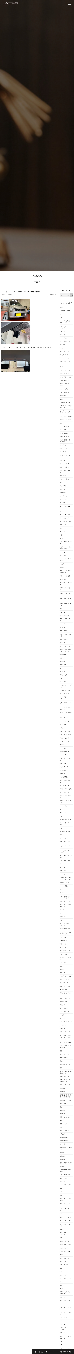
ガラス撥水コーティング (65, 471)
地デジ (62, 1061)
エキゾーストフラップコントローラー (65, 412)
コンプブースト (64, 496)
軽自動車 (62, 1156)
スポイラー (63, 627)
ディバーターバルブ (65, 690)
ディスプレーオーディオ (65, 686)
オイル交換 (63, 430)
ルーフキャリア (64, 1011)
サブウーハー (64, 528)
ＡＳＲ (62, 1191)
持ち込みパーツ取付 (65, 1100)
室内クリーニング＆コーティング (65, 1080)
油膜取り (62, 1113)
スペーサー (63, 624)
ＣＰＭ (62, 1255)
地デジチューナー (65, 1064)
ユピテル (62, 969)
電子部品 (62, 1166)
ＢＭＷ (62, 1229)
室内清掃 (62, 1091)
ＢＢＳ (62, 1214)
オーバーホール (64, 452)
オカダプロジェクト (65, 436)
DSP (61, 314)
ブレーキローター (65, 831)
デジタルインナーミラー (65, 703)
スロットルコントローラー (65, 635)
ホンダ (62, 889)
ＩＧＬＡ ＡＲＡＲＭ (65, 1313)
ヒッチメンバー (64, 767)
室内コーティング (65, 1085)
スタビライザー (64, 579)
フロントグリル (64, 792)
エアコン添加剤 (64, 392)
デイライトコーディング (65, 698)
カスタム (62, 460)
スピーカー (63, 612)
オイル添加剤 (64, 433)
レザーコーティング (65, 1022)
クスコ (62, 482)
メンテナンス (64, 954)
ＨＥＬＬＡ (63, 1297)
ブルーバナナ (64, 806)
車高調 (62, 1152)
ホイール (62, 874)
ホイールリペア (64, 882)
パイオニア (63, 755)
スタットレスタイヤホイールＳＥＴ (65, 571)
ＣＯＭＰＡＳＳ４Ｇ (65, 1244)
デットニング (64, 717)
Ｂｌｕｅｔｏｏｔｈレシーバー (65, 1225)
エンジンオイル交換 (65, 416)
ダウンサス (63, 665)
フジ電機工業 (64, 777)
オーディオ (63, 445)
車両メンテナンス (65, 1130)
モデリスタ (63, 962)
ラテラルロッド (64, 979)
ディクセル (63, 681)
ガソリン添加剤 (64, 467)
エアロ (62, 399)
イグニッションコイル (65, 362)
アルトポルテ (64, 338)
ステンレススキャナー (65, 594)
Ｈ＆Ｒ (62, 1285)
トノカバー (63, 724)
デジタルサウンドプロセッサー (65, 708)
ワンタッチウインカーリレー (65, 1046)
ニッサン (62, 744)
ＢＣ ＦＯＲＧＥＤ (65, 1217)
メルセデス (63, 947)
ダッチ (62, 668)
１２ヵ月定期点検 (65, 1175)
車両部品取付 (64, 1140)
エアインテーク (64, 380)
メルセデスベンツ (65, 950)
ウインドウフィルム (65, 377)
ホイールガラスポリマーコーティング (65, 878)
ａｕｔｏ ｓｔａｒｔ (65, 1204)
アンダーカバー (64, 355)
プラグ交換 (63, 838)
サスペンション (64, 525)
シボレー (62, 538)
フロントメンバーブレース (65, 801)
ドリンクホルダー (65, 738)
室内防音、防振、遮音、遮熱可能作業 (65, 1096)
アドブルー (63, 331)
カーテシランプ (64, 463)
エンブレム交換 (64, 426)
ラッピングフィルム (65, 976)
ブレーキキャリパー (65, 819)
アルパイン (63, 345)
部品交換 (62, 1159)
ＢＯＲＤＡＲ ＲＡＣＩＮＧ (65, 1233)
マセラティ (63, 916)
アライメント (64, 334)
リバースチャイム (65, 1008)
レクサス (62, 1018)
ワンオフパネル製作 (65, 1042)
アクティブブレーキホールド (65, 327)
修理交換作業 (64, 1057)
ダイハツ (62, 661)
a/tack (61, 307)
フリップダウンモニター (65, 781)
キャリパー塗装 (64, 479)
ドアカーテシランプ (65, 731)
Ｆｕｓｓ (62, 1282)
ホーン (62, 892)
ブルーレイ (63, 812)
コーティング (64, 499)
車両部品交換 (64, 1137)
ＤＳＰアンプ (64, 1265)
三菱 (61, 1051)
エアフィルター (64, 395)
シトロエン (63, 535)
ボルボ (62, 910)
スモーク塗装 (64, 630)
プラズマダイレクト (65, 841)
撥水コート (63, 1103)
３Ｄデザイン (64, 1178)
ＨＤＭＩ (62, 1288)
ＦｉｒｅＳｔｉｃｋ (65, 1278)
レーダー (62, 1028)
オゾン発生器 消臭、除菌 (65, 440)
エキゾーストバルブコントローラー (65, 406)
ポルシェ (62, 913)
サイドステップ (64, 518)
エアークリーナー (65, 402)
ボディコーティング (65, 901)
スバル (62, 608)
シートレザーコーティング (65, 559)
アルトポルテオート (65, 341)
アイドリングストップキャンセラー (65, 322)
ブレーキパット (64, 828)
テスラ (62, 678)
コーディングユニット (65, 507)
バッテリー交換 (64, 751)
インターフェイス (65, 370)
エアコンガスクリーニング (65, 384)
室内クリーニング (65, 1076)
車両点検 (62, 1134)
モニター (62, 966)
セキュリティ (64, 639)
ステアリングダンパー (65, 583)
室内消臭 (62, 1088)
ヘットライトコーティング (65, 851)
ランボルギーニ (64, 989)
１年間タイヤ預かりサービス (65, 1170)
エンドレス (63, 423)
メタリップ (63, 944)
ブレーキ (62, 816)
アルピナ (62, 348)
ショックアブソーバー (65, 542)
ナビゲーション (64, 741)
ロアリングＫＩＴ (65, 1032)
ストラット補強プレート (65, 604)
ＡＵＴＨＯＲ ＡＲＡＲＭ (65, 1199)
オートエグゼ (64, 448)
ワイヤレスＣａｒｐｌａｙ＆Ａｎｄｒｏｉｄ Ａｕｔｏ (65, 1037)
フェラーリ (63, 773)
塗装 (61, 1068)
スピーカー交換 (64, 615)
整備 (61, 1107)
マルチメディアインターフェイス (65, 933)
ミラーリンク (64, 940)
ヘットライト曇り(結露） (66, 856)
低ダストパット (64, 1054)
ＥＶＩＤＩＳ (64, 1275)
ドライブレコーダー (65, 734)
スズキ (62, 567)
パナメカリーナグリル (65, 759)
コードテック (64, 511)
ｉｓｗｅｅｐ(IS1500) (64, 1328)
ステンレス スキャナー (65, 588)
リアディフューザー (65, 998)
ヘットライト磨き (65, 860)
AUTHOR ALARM (65, 311)
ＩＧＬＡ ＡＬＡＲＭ (65, 1308)
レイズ (62, 1015)
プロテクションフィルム (65, 846)
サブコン (62, 531)
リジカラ (62, 1005)
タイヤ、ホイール (65, 646)
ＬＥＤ (62, 1345)
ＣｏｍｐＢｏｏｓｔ (65, 1251)
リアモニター (64, 1001)
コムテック (63, 492)
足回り (62, 1127)
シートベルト (64, 555)
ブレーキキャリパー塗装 (65, 823)
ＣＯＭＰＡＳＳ (64, 1241)
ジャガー (62, 564)
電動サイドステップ (65, 1163)
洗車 (61, 1120)
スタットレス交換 (65, 576)
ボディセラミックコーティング (65, 905)
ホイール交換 (64, 886)
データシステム (64, 721)
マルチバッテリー (65, 928)
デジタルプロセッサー (65, 713)
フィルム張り (64, 770)
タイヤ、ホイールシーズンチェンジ (65, 650)
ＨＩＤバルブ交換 (65, 1300)
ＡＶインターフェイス (65, 1209)
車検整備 (62, 1144)
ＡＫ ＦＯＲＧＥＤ (65, 1185)
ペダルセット (64, 870)
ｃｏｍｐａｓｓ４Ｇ (65, 1248)
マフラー (62, 920)
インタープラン (64, 373)
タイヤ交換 (63, 654)
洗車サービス (64, 1124)
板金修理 (62, 1110)
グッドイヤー (64, 486)
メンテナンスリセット (65, 958)
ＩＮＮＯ (62, 1324)
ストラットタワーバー (65, 599)
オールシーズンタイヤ (65, 456)
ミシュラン (63, 937)
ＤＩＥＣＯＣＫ (64, 1258)
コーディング (64, 502)
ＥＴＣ (62, 1271)
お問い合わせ (64, 1351)
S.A (61, 317)
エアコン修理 (64, 389)
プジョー (62, 835)
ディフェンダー (64, 693)
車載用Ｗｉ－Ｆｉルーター (65, 1148)
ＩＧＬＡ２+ (63, 1317)
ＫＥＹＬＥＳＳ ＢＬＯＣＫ (65, 1337)
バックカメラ (64, 748)
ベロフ (62, 864)
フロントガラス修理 (65, 789)
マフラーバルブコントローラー (65, 924)
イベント (62, 367)
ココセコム (63, 489)
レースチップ (64, 1025)
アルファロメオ (64, 351)
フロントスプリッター (65, 796)
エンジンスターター (65, 419)
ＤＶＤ (62, 1268)
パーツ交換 (63, 763)
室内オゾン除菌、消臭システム (65, 1072)
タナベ (62, 658)
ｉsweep (62, 1304)
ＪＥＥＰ (62, 1333)
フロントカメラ (64, 785)
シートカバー (64, 552)
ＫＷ (61, 1341)
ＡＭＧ (62, 1188)
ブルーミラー (64, 809)
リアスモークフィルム (65, 994)
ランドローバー (64, 983)
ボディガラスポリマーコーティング (65, 897)
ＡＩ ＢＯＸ (64, 1181)
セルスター (63, 642)
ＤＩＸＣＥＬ (64, 1261)
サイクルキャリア (65, 514)
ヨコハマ (62, 973)
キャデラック (64, 475)
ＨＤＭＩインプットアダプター (65, 1292)
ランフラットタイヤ (65, 986)
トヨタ (62, 728)
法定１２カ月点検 (65, 1117)
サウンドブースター (65, 521)
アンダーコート (64, 358)
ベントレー (63, 867)
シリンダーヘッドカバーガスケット (65, 547)
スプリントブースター (65, 619)
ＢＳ (61, 1238)
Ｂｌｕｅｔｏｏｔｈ (65, 1220)
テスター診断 (64, 675)
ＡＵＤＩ (62, 1195)
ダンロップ (63, 671)
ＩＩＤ (62, 1321)
